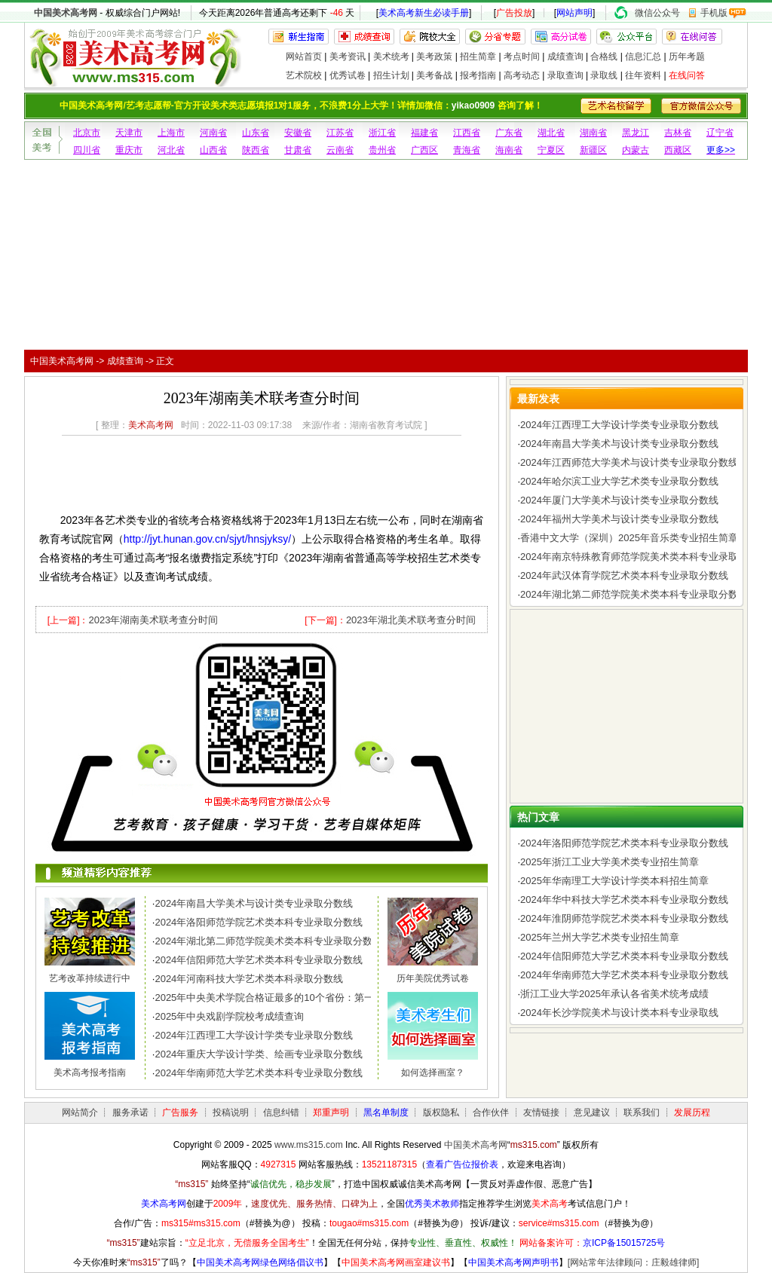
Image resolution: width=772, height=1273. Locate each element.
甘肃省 (297, 150)
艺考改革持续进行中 (89, 978)
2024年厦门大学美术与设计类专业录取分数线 (619, 500)
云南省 (340, 150)
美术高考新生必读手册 (423, 13)
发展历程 (692, 1112)
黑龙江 (635, 132)
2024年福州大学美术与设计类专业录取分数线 (619, 519)
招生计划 (391, 75)
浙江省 (382, 132)
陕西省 (255, 150)
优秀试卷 (347, 75)
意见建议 (592, 1112)
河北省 (171, 150)
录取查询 (565, 75)
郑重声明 (331, 1112)
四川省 (86, 150)
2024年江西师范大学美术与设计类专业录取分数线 (629, 462)
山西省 (213, 150)
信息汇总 (643, 56)
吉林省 (677, 132)
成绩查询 (565, 56)
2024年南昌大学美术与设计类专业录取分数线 (254, 903)
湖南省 (593, 132)
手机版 (714, 13)
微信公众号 (657, 13)
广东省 (508, 132)
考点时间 (522, 56)
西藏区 (677, 150)
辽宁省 (720, 132)
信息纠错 (281, 1112)
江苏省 (340, 132)
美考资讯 (347, 56)
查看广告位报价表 (462, 1164)
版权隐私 (441, 1112)
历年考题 (687, 56)
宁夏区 (551, 150)
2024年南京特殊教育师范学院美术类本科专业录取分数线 (643, 556)
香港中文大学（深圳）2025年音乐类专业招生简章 (629, 537)
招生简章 (478, 56)
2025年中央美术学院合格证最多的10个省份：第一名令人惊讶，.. (296, 997)
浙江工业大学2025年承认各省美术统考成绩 (614, 993)
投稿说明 (231, 1112)
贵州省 (382, 150)
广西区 (424, 150)
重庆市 (128, 150)
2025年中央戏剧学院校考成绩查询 (229, 1016)
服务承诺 (130, 1112)
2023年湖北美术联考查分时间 (411, 620)
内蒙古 (635, 150)
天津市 (128, 132)
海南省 (508, 150)
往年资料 (643, 75)
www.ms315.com (308, 1145)
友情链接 (541, 1112)
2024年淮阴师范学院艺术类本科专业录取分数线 (624, 918)
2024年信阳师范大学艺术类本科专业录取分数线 (259, 959)
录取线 (603, 75)
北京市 (86, 132)
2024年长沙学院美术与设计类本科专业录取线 (619, 1012)
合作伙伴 (491, 1112)
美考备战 (434, 75)
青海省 (466, 150)
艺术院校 (304, 75)
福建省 (424, 132)
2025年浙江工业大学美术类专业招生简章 (609, 862)
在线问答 (687, 75)
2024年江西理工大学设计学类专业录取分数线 (254, 1035)
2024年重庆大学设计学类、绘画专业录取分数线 (259, 1054)
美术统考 (391, 56)
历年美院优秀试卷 (433, 978)
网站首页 (304, 56)
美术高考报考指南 (90, 1072)
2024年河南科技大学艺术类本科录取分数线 (249, 978)
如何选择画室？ (432, 1072)
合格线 (603, 56)
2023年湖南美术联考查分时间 (153, 620)
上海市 (171, 132)
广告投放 (514, 13)
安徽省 (297, 132)
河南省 (213, 132)
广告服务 (180, 1112)
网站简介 (80, 1112)
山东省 (255, 132)
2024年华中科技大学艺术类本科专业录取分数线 (624, 899)
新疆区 (593, 150)
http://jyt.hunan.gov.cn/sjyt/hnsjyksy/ (207, 539)
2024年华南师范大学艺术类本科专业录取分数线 (259, 1073)
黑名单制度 (386, 1112)
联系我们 (641, 1112)
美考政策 (434, 56)
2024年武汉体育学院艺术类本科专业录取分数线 (624, 575)
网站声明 (574, 13)
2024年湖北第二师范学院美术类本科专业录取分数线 (268, 941)
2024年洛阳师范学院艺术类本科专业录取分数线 (259, 922)
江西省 (466, 132)
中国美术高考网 (65, 13)
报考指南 (478, 75)
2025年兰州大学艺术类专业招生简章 (599, 937)
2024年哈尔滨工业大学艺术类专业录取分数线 (619, 481)
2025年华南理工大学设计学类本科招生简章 (614, 880)
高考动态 (522, 75)
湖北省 (551, 132)
